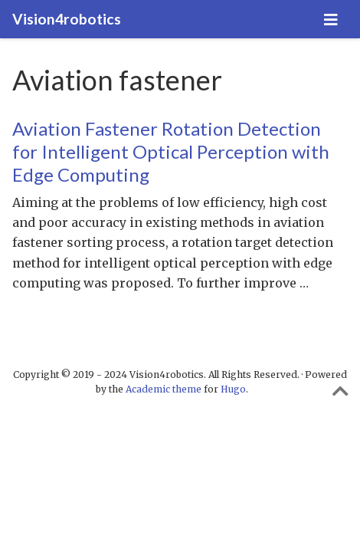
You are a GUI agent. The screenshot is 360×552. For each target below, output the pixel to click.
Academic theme (163, 389)
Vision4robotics (66, 19)
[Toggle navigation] (331, 19)
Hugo (233, 389)
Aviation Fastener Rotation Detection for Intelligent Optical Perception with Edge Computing (170, 151)
